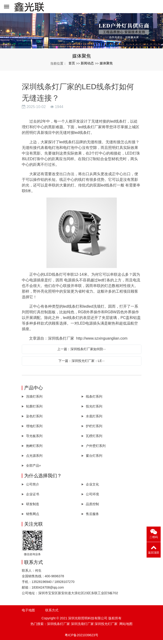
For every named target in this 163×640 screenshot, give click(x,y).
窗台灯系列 (94, 456)
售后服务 (92, 514)
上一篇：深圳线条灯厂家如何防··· (81, 349)
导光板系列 (34, 436)
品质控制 (92, 504)
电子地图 (28, 610)
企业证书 (32, 494)
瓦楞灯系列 (94, 436)
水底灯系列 (94, 416)
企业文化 (92, 484)
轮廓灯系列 (34, 406)
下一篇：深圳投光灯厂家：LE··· (81, 361)
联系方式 (51, 610)
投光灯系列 (94, 406)
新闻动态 (87, 63)
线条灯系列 (94, 396)
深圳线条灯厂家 (58, 624)
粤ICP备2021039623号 (81, 635)
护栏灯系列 (94, 426)
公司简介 (32, 484)
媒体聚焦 (106, 63)
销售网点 (32, 514)
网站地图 (126, 624)
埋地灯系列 (34, 426)
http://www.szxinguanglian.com (102, 338)
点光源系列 (34, 456)
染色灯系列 (34, 416)
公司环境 (92, 494)
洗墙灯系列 (34, 396)
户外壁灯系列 (96, 446)
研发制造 (32, 504)
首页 (71, 63)
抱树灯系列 (34, 446)
